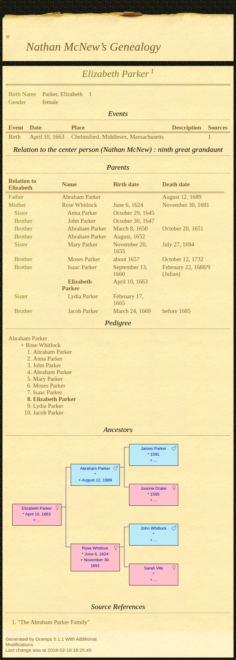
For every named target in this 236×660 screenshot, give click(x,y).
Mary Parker (82, 244)
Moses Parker (84, 259)
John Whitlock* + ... (154, 534)
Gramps (43, 639)
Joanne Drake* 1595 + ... (154, 494)
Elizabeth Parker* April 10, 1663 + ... (37, 514)
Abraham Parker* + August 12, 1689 (95, 474)
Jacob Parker (83, 311)
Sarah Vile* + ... (153, 574)
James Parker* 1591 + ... (153, 454)
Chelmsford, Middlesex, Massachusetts (117, 136)
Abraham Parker (81, 197)
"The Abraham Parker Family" (54, 622)
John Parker (82, 221)
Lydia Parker (83, 296)
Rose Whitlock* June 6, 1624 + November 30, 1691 (95, 557)
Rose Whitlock (79, 205)
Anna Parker (82, 213)
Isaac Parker (82, 267)
